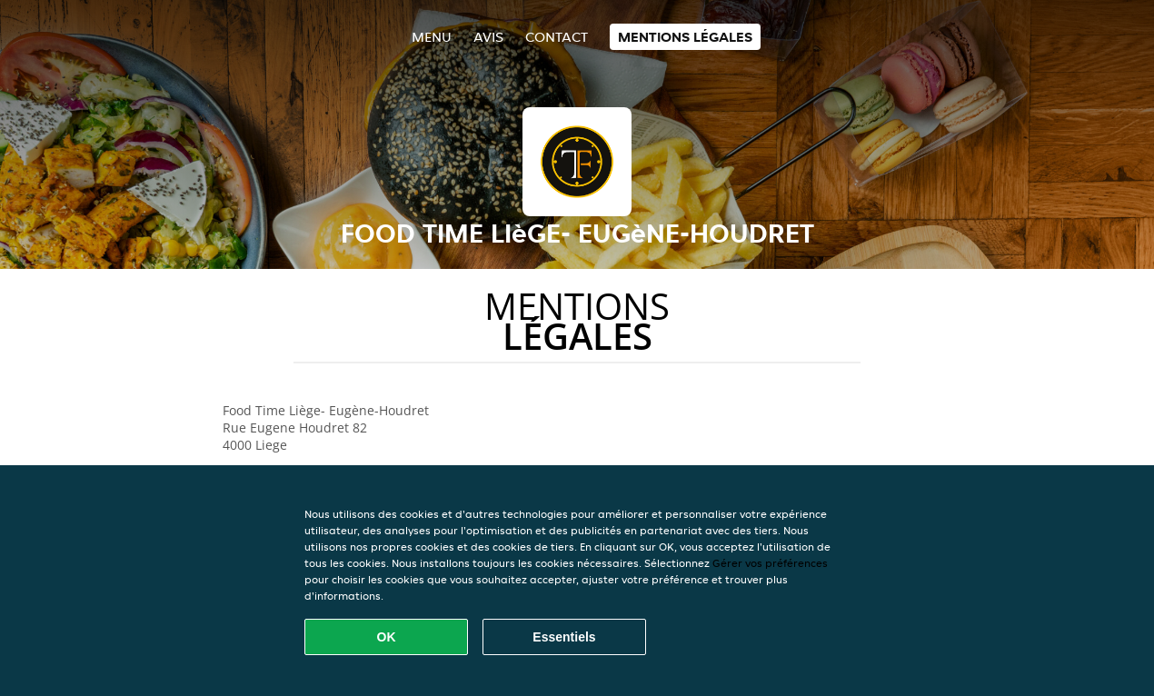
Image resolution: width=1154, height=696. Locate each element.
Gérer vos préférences (770, 563)
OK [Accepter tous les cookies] (386, 637)
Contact (556, 36)
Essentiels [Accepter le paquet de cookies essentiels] (563, 637)
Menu (432, 36)
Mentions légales (685, 36)
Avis (488, 36)
